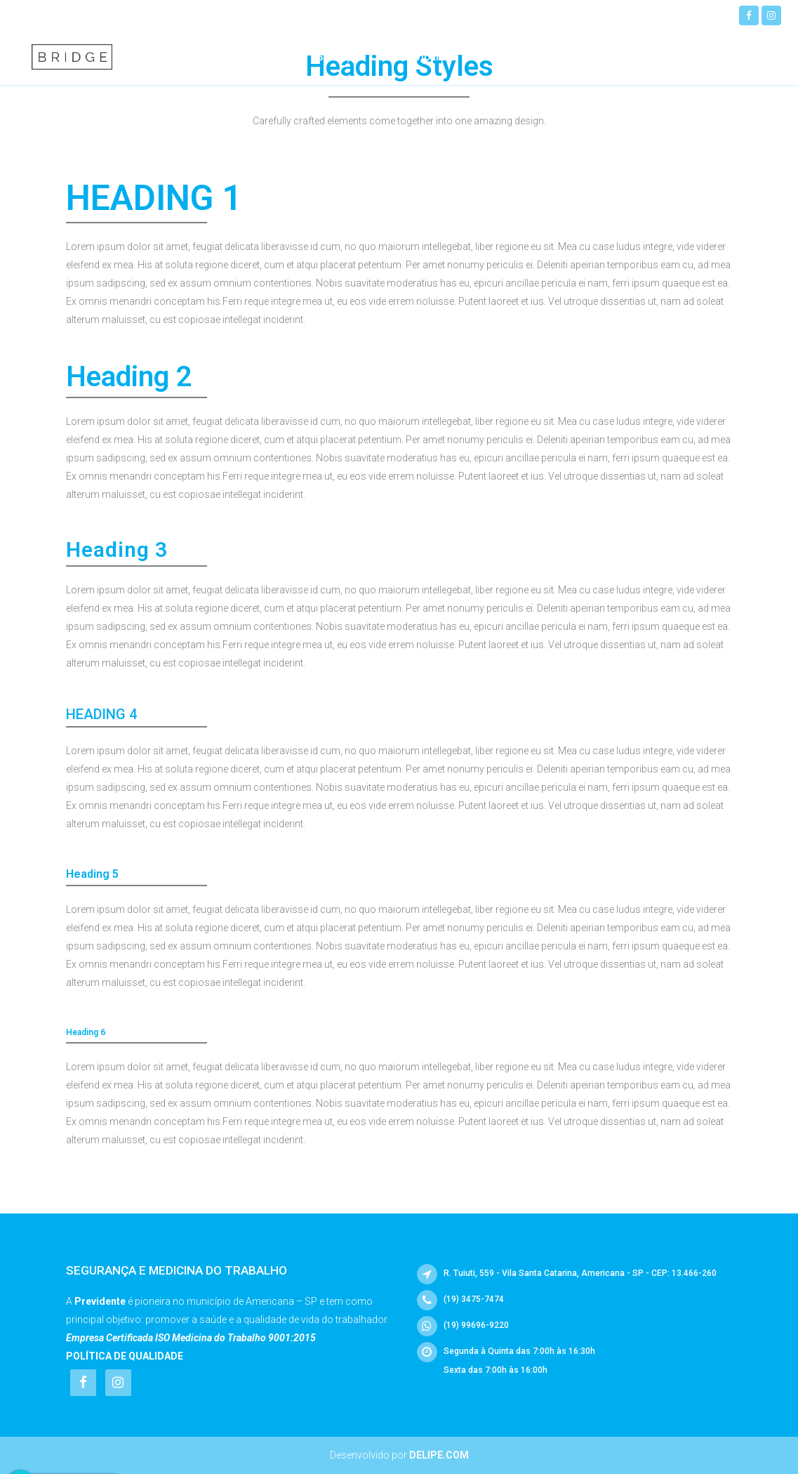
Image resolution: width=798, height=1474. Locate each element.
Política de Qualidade (124, 1356)
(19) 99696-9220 (138, 14)
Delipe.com (439, 1455)
